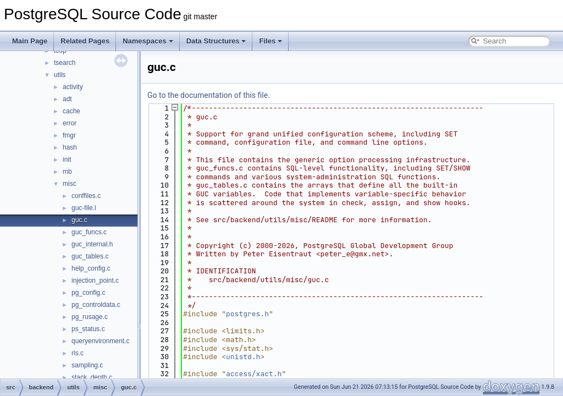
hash (70, 147)
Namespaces (148, 41)
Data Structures (216, 41)
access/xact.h (254, 373)
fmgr (69, 135)
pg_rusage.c (89, 317)
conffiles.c (86, 196)
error (69, 123)
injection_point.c (95, 280)
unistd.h (243, 356)
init (67, 159)
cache (71, 111)
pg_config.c (88, 292)
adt (67, 99)
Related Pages (84, 41)
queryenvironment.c (100, 341)
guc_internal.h (92, 244)
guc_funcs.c (89, 232)
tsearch (64, 63)
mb (67, 171)
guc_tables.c (89, 256)
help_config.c (91, 268)
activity (73, 87)
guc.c (79, 220)
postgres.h (247, 313)
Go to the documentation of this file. (208, 95)
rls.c (77, 353)
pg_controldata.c (95, 305)
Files (270, 41)
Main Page (29, 41)
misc (69, 184)
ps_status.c (88, 329)
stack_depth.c (91, 377)
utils (59, 75)
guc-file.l (83, 208)
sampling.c (87, 365)
